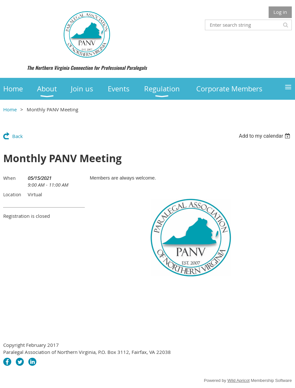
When (9, 178)
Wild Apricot (238, 380)
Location (12, 194)
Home (10, 109)
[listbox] (265, 136)
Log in (280, 12)
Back (17, 136)
